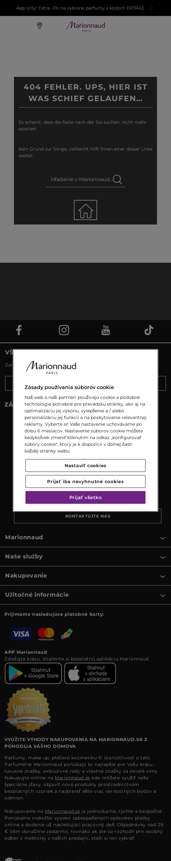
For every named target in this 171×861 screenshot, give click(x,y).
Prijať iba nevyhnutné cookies (85, 481)
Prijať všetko (85, 497)
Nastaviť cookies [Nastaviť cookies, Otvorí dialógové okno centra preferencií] (85, 465)
